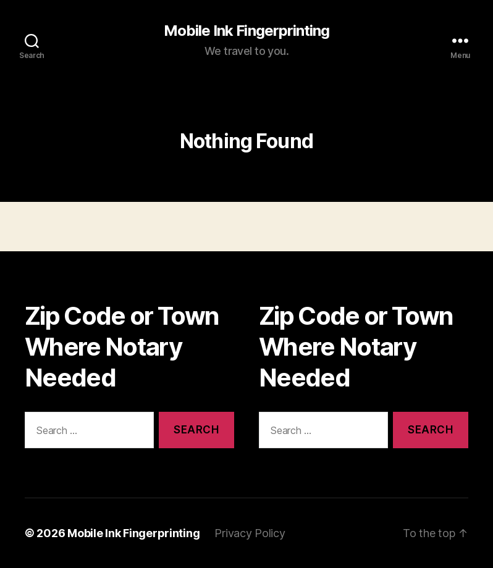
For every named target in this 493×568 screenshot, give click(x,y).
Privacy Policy (249, 533)
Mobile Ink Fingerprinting (246, 30)
